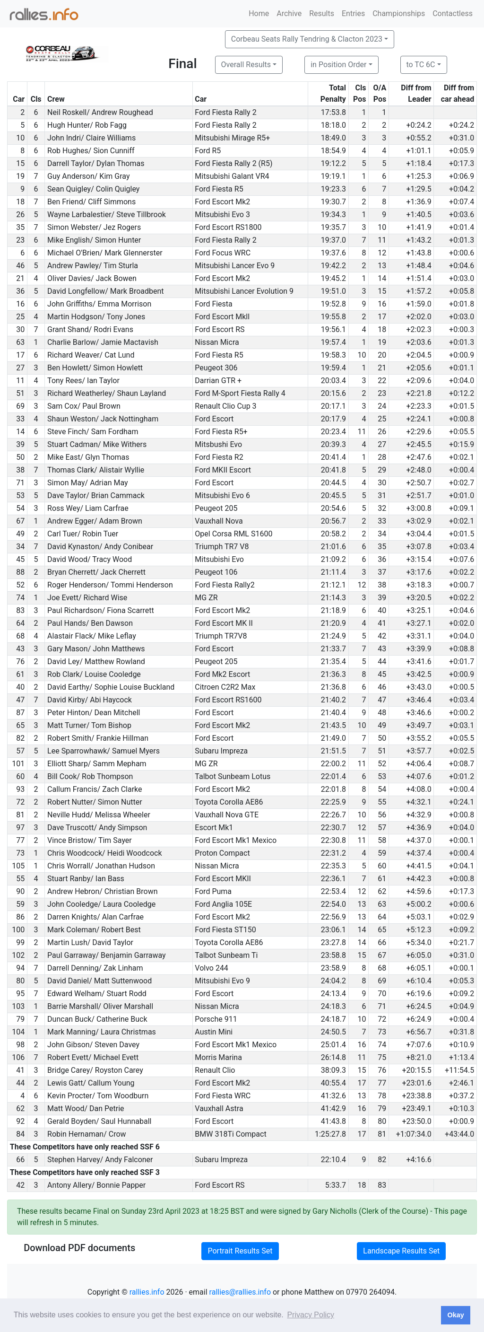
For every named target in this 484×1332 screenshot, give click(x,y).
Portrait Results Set (239, 1250)
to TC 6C (420, 64)
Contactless (452, 13)
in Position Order (338, 64)
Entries (353, 13)
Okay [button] (455, 1315)
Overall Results (246, 64)
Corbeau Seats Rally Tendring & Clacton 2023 (306, 39)
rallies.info (147, 1292)
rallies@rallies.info (240, 1292)
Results (321, 13)
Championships (398, 13)
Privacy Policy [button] (310, 1315)
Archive (289, 13)
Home (259, 13)
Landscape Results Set (401, 1250)
